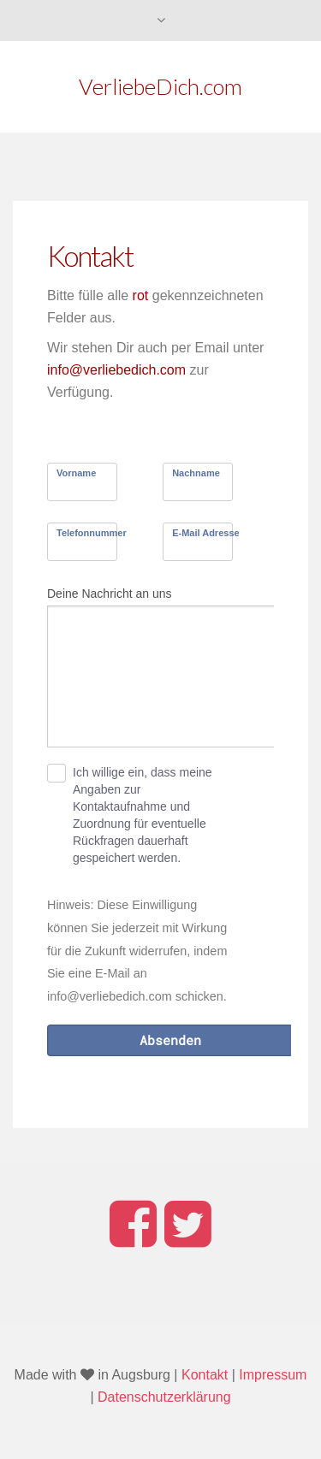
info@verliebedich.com (116, 370)
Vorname (76, 473)
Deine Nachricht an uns (109, 593)
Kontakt (204, 1374)
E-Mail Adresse (205, 533)
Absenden (170, 1039)
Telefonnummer (91, 533)
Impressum (272, 1374)
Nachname (196, 473)
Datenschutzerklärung (164, 1397)
